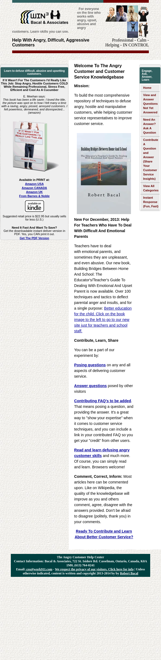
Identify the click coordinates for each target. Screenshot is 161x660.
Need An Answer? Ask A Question (149, 126)
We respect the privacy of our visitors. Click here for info (94, 569)
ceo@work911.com (38, 569)
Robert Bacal (129, 573)
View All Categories (151, 188)
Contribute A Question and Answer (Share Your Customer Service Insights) (150, 159)
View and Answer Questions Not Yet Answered (150, 103)
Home (147, 87)
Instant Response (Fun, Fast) (150, 202)
